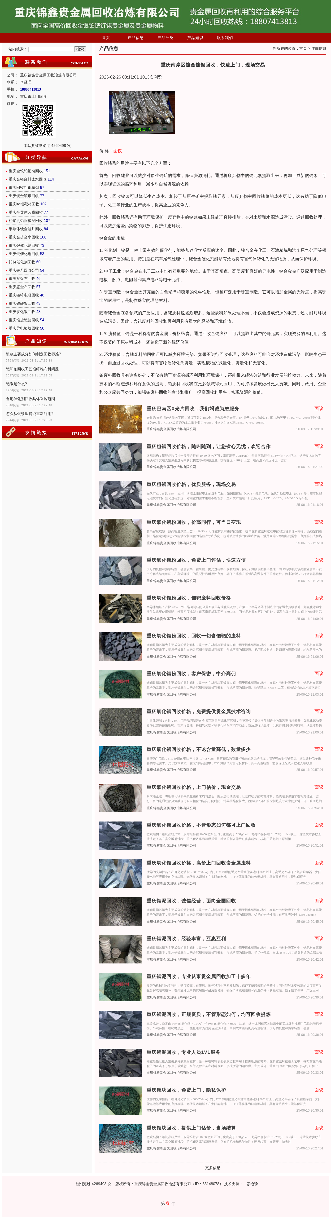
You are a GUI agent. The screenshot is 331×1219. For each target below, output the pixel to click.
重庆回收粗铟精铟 (24, 188)
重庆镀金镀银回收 (24, 196)
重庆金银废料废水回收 (28, 179)
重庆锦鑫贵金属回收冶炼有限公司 (171, 429)
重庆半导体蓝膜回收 (26, 212)
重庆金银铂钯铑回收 (26, 171)
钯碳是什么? (16, 384)
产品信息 (136, 38)
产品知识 (195, 38)
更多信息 (212, 1168)
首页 (106, 38)
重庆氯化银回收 (22, 312)
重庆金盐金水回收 (24, 237)
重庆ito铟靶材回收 (24, 204)
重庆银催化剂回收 (24, 254)
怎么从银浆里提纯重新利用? (29, 414)
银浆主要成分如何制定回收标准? (33, 354)
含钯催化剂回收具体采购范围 (30, 399)
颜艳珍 (252, 1184)
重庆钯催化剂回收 (24, 245)
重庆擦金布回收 (22, 287)
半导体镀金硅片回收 (26, 229)
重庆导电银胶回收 (24, 328)
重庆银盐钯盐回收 (24, 320)
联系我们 (225, 38)
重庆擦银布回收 (22, 279)
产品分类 (165, 38)
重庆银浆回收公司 (24, 270)
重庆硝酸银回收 (22, 303)
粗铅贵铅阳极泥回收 (26, 221)
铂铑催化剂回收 (22, 262)
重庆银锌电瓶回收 (24, 295)
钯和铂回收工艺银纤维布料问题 (32, 369)
